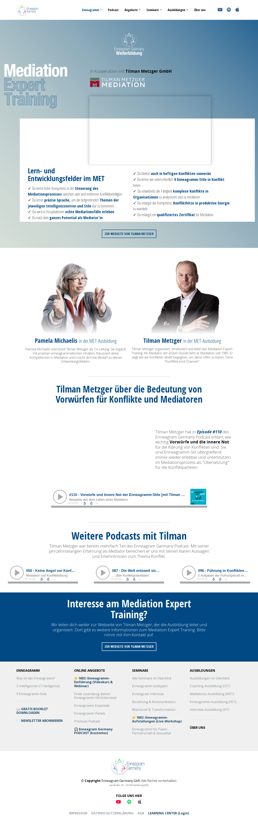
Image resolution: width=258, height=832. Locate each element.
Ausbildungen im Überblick (210, 678)
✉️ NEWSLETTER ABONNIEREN (39, 721)
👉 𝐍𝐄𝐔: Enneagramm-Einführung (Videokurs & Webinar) (93, 682)
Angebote (131, 10)
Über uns (200, 10)
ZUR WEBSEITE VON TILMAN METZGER (129, 234)
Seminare (152, 10)
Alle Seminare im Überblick (152, 678)
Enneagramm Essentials (92, 706)
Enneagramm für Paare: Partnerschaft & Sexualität (151, 731)
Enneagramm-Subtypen (149, 686)
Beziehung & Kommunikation (154, 702)
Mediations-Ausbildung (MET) (212, 694)
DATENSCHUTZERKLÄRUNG (112, 813)
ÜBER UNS (197, 728)
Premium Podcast (87, 721)
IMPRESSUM (78, 813)
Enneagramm (90, 10)
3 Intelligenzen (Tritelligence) (38, 686)
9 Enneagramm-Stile (31, 694)
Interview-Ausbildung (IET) (209, 710)
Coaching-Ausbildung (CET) (210, 686)
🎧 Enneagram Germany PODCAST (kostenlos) (93, 731)
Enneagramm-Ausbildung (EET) (213, 702)
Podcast (113, 10)
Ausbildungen (176, 10)
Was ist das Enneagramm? (35, 678)
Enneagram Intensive (148, 694)
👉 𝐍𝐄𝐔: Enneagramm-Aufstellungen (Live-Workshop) (157, 719)
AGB (141, 813)
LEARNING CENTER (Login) (168, 813)
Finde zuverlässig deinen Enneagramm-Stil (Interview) (95, 696)
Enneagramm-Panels (89, 713)
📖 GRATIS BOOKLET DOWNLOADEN (32, 711)
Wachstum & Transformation (153, 710)
